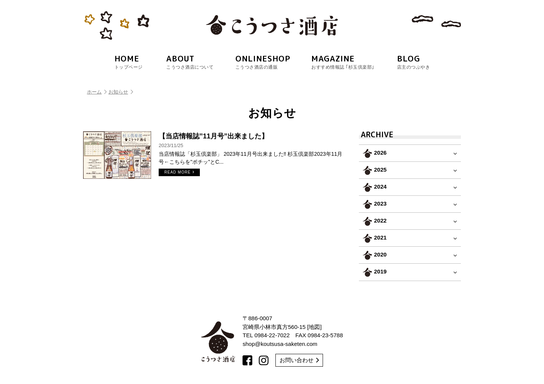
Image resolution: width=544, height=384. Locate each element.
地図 (314, 327)
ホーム (97, 92)
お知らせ (120, 92)
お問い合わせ (299, 360)
